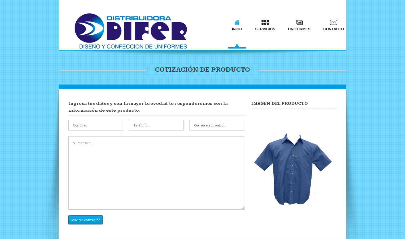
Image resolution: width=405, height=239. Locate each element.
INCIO (237, 25)
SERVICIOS (265, 25)
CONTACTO (333, 25)
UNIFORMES (299, 25)
